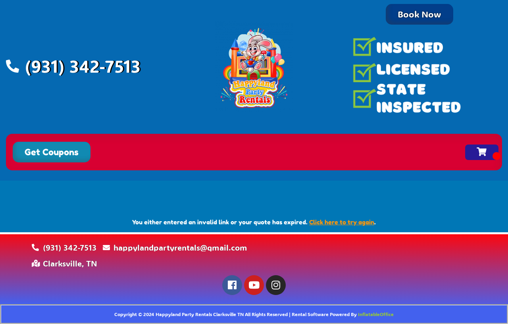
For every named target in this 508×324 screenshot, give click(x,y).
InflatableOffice (376, 314)
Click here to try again (341, 222)
